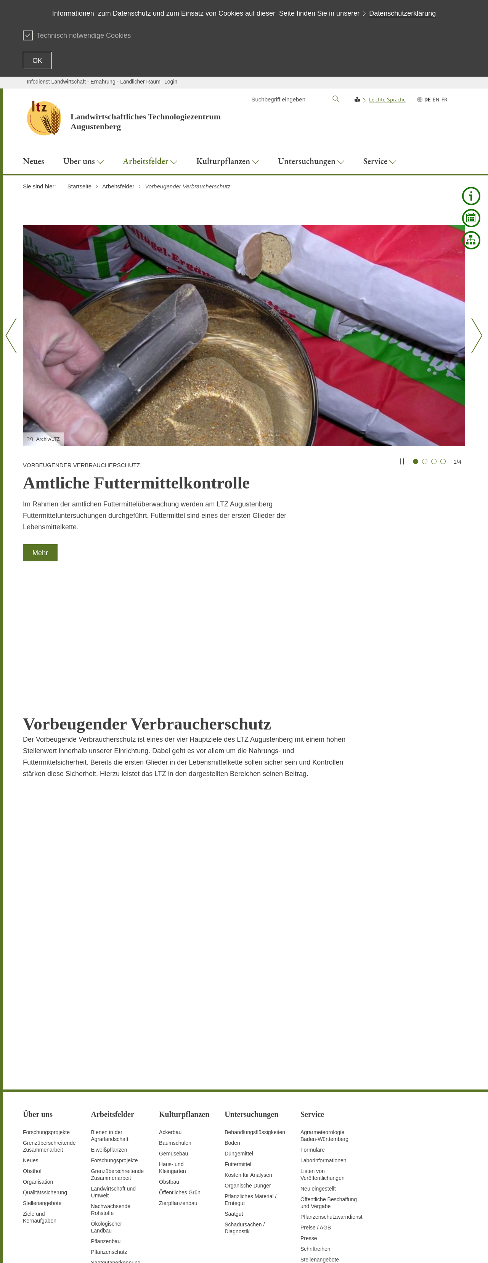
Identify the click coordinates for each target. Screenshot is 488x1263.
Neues (30, 1054)
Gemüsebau (173, 1047)
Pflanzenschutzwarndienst (331, 1110)
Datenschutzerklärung (402, 13)
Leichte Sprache (387, 99)
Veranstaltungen (319, 1163)
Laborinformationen (323, 1054)
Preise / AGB (315, 1121)
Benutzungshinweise (410, 1248)
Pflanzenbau (106, 1134)
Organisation (38, 1075)
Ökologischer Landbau (106, 1120)
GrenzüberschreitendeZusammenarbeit (117, 1067)
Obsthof (32, 1064)
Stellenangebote (42, 1096)
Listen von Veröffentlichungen (322, 1067)
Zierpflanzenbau (178, 1096)
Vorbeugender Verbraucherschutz (113, 1208)
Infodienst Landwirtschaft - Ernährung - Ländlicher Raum (94, 82)
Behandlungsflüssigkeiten (255, 1025)
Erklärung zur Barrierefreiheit (348, 1248)
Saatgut (234, 1107)
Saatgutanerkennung (116, 1156)
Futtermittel (238, 1057)
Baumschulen (175, 1036)
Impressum (452, 1248)
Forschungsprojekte (46, 1025)
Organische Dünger (248, 1079)
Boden (232, 1036)
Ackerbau (170, 1025)
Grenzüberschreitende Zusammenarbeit (49, 1039)
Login (170, 82)
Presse (308, 1131)
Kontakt (267, 1248)
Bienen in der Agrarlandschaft (109, 1028)
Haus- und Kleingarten (172, 1060)
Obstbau (169, 1075)
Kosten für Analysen (248, 1068)
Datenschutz (295, 1248)
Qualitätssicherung (45, 1086)
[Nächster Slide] (474, 335)
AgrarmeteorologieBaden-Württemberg (324, 1028)
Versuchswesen (109, 1195)
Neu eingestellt (318, 1082)
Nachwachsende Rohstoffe (111, 1102)
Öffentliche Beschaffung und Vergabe (328, 1095)
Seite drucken (238, 1248)
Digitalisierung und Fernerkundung (113, 1169)
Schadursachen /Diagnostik (245, 1121)
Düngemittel (239, 1047)
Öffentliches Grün (180, 1086)
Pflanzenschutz (109, 1145)
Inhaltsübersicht (199, 1248)
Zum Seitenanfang (44, 1248)
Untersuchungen (110, 1184)
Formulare (312, 1043)
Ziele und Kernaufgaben (39, 1110)
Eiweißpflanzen (109, 1043)
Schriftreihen (315, 1142)
